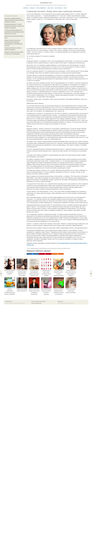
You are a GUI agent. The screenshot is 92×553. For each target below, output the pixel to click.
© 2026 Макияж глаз (8, 301)
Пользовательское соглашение (40, 301)
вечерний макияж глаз (43, 248)
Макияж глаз (46, 3)
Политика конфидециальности (36, 303)
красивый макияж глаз (35, 248)
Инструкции (58, 7)
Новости (32, 7)
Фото (65, 7)
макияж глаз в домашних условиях (63, 248)
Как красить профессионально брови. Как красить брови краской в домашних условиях (14, 20)
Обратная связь (60, 301)
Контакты (32, 301)
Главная (25, 7)
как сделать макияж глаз (52, 248)
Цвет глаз (50, 7)
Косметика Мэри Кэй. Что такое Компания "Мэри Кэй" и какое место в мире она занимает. (14, 26)
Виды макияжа (41, 7)
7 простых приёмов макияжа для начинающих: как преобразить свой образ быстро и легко (14, 32)
